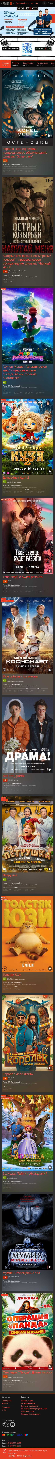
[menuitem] (32, 3)
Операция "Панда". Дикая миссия (27, 1372)
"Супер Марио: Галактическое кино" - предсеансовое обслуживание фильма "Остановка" (25, 372)
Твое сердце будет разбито (23, 577)
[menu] (31, 3)
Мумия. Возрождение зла (21, 1273)
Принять (11, 1456)
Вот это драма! (14, 776)
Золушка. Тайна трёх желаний (25, 1173)
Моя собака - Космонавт (20, 676)
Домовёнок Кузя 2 (16, 477)
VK (5, 1424)
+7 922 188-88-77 (14, 1446)
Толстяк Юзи (12, 974)
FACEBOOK (12, 1424)
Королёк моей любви (18, 1074)
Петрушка (10, 875)
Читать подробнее (24, 1456)
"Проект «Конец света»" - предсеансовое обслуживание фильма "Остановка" (25, 152)
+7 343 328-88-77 (14, 1443)
